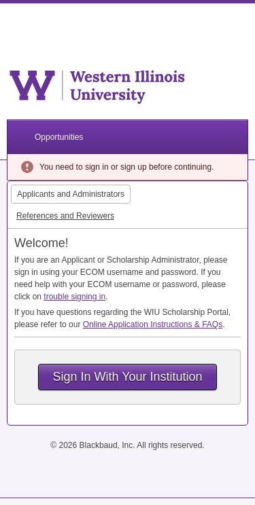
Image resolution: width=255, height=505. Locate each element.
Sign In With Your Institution (127, 377)
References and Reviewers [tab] (65, 216)
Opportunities (59, 137)
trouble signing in (74, 296)
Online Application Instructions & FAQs (152, 324)
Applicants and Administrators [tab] (70, 194)
